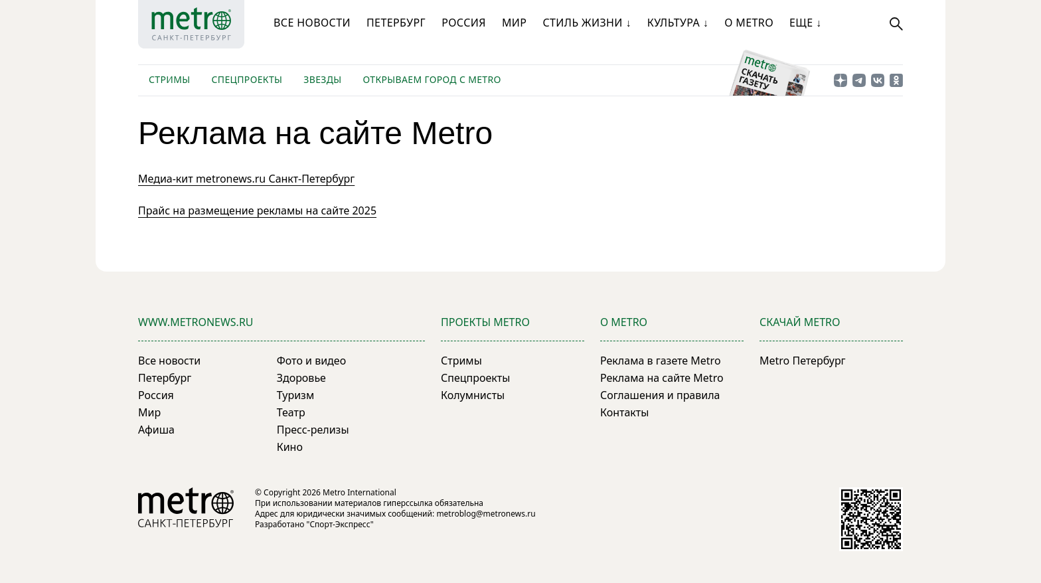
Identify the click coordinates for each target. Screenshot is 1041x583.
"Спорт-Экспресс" (340, 524)
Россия (463, 22)
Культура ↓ (677, 22)
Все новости (312, 22)
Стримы (169, 79)
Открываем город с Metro (432, 79)
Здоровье (301, 378)
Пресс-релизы (313, 429)
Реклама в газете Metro (660, 360)
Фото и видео (311, 360)
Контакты (624, 412)
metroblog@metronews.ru (485, 513)
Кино (290, 447)
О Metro (748, 22)
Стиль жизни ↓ (586, 22)
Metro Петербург (803, 360)
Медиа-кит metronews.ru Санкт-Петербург (246, 178)
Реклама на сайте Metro (662, 378)
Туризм (295, 395)
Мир (514, 22)
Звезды (322, 79)
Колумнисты (473, 395)
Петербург (396, 22)
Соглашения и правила (660, 395)
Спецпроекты (246, 79)
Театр (291, 412)
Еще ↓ (805, 22)
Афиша (156, 429)
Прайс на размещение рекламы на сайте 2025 (257, 210)
